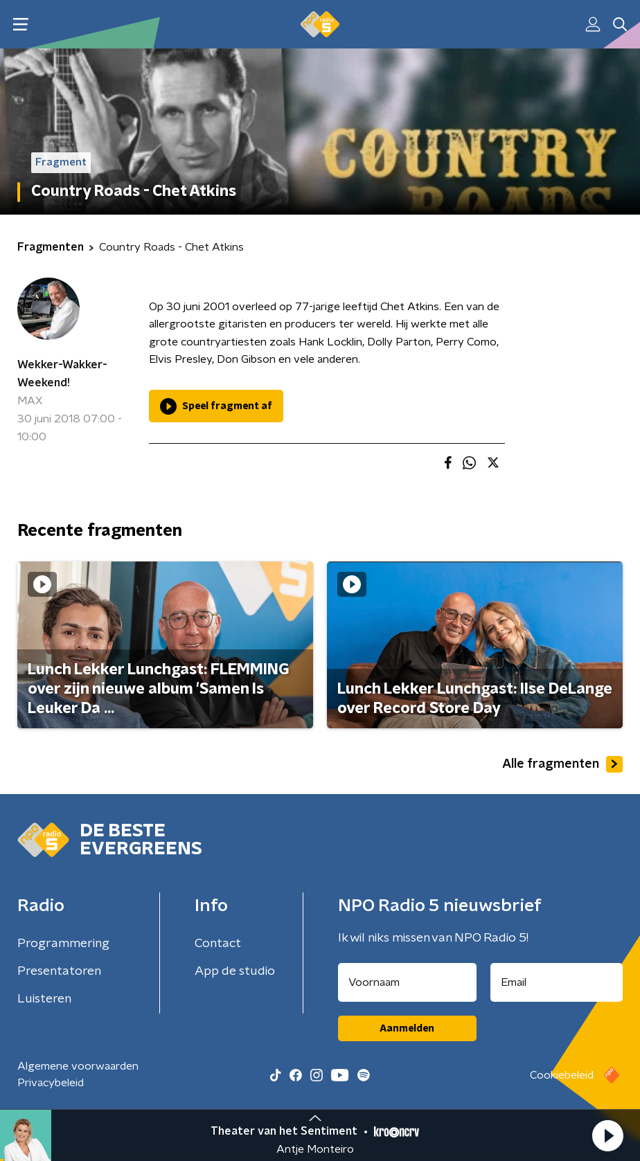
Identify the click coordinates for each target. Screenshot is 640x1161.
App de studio (235, 971)
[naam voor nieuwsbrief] (407, 982)
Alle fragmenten (562, 764)
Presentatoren (59, 971)
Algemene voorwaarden (78, 1066)
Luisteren (44, 999)
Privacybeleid (50, 1082)
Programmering (63, 943)
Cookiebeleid (562, 1075)
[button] (607, 1135)
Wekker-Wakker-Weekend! (62, 373)
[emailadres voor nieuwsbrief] (556, 982)
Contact (218, 943)
